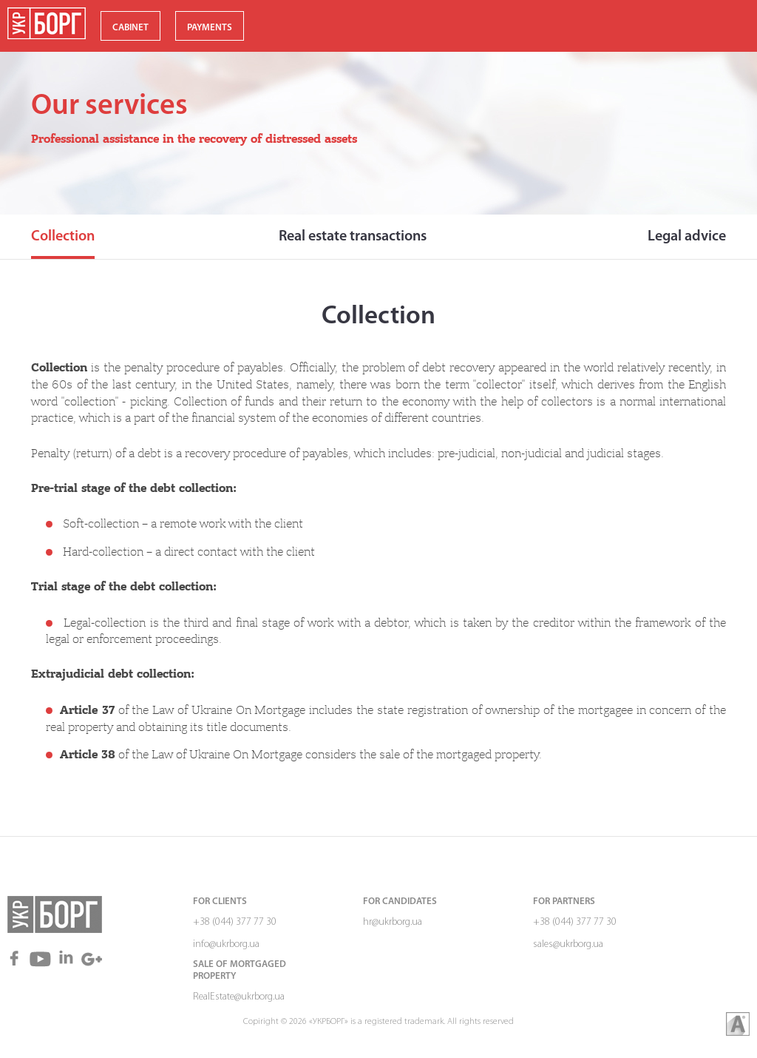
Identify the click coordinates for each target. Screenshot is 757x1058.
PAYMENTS (209, 28)
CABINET (130, 28)
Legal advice (687, 236)
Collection (63, 236)
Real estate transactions (353, 236)
